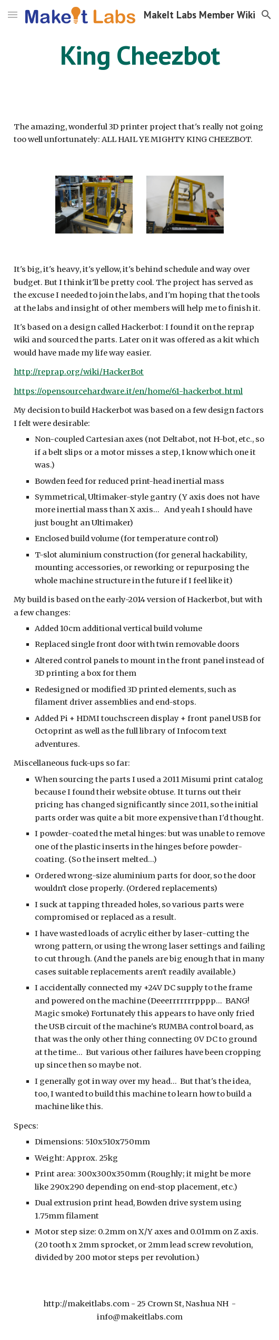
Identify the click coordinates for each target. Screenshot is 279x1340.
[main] (139, 55)
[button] (12, 14)
